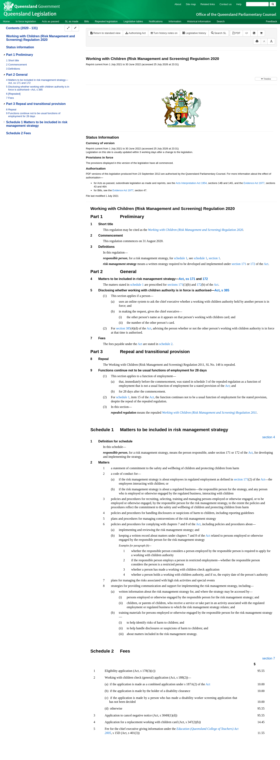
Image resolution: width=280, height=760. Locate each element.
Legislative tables (133, 21)
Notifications (156, 21)
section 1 (214, 258)
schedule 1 (180, 258)
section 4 (268, 437)
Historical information (199, 21)
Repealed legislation (106, 21)
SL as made (71, 21)
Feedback (271, 21)
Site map (191, 4)
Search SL (218, 33)
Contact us (226, 4)
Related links (207, 4)
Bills (86, 21)
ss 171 (190, 279)
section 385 (123, 328)
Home (6, 21)
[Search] (257, 4)
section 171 (239, 264)
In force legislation (26, 21)
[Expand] (68, 28)
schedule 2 (166, 344)
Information (175, 21)
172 (252, 264)
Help (238, 4)
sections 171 (175, 284)
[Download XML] (247, 33)
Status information (20, 47)
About (178, 4)
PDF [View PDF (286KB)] (236, 33)
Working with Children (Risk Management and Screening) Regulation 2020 (40, 38)
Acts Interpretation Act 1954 (191, 183)
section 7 (268, 658)
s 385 (225, 290)
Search (221, 21)
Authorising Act (135, 33)
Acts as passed (50, 21)
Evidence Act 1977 (253, 183)
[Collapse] (75, 28)
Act (266, 264)
